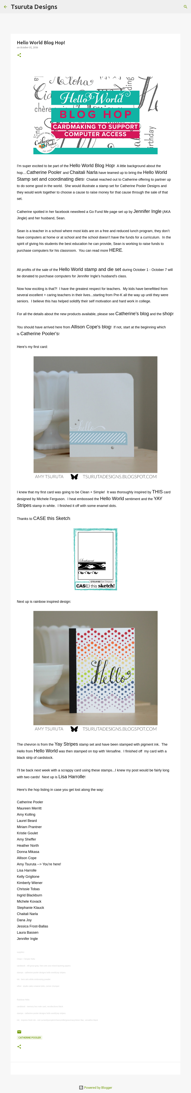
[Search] (62, 6)
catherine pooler (29, 1037)
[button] (19, 55)
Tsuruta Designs (34, 6)
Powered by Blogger (95, 1087)
